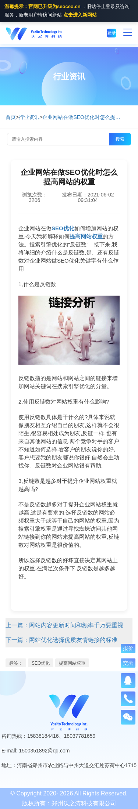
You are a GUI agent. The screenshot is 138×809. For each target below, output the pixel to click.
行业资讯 (29, 117)
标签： (15, 663)
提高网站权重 (72, 663)
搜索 (120, 139)
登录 (111, 33)
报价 (128, 648)
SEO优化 (41, 663)
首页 (11, 117)
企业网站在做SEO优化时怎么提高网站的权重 (82, 117)
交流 (128, 662)
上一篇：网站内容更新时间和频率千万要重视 (64, 625)
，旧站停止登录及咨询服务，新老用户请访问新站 (67, 11)
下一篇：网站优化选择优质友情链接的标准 (61, 640)
